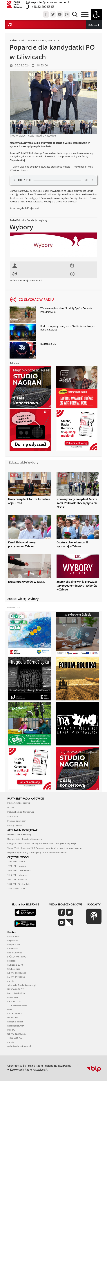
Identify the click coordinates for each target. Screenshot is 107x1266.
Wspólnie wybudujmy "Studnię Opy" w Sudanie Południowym (66, 310)
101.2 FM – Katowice (17, 875)
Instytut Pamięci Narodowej (20, 811)
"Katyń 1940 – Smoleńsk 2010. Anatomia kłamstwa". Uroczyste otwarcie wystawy (45, 848)
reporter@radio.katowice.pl (49, 2)
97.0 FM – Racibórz (16, 865)
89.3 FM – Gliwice (16, 861)
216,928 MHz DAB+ (16, 888)
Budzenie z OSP (48, 343)
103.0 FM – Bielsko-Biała (18, 884)
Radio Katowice (18, 40)
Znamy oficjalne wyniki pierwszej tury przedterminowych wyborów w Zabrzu (77, 585)
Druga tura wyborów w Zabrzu (26, 581)
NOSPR (10, 807)
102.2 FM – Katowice (17, 879)
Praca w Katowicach (16, 820)
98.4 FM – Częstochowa (18, 870)
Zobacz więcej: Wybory (23, 599)
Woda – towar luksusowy (19, 834)
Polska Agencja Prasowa (18, 802)
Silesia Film (12, 816)
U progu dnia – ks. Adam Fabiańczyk (24, 839)
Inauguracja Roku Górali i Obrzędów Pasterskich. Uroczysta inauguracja (41, 843)
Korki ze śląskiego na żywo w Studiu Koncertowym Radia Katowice (67, 327)
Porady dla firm (14, 825)
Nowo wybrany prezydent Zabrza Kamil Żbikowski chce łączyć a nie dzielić (77, 503)
